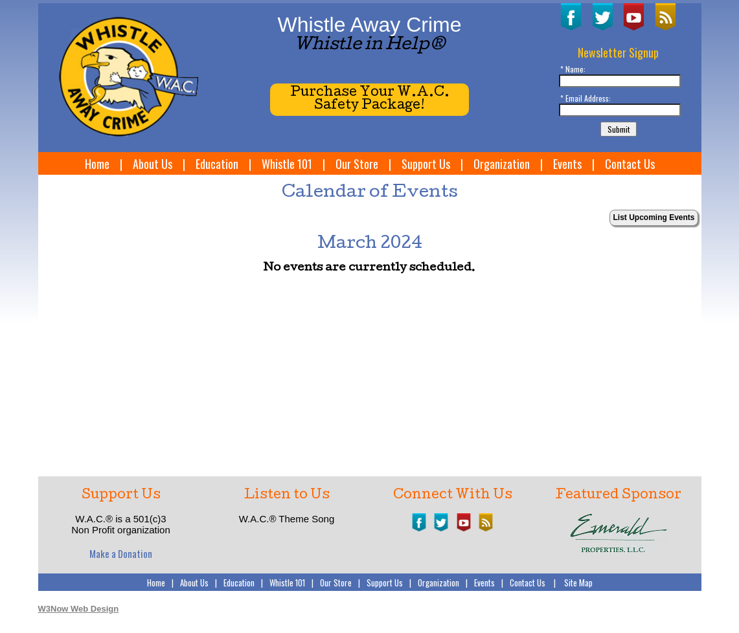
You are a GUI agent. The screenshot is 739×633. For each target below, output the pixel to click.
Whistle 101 (287, 163)
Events (567, 163)
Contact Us (630, 163)
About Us (152, 163)
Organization (501, 163)
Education (217, 163)
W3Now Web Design (78, 609)
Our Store (356, 163)
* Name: (573, 68)
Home (97, 163)
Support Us (426, 163)
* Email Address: (585, 98)
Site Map (578, 582)
